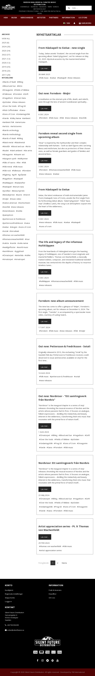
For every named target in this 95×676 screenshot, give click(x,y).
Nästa (64, 563)
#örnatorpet (7, 266)
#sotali (5, 238)
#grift (14, 182)
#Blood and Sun (9, 93)
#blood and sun (17, 154)
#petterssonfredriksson (12, 230)
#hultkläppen (7, 190)
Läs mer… (45, 68)
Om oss (52, 598)
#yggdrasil (19, 258)
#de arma (28, 158)
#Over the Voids (9, 113)
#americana (20, 129)
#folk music (18, 174)
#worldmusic (7, 258)
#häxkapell (7, 194)
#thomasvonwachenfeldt (13, 246)
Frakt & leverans (55, 590)
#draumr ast (19, 162)
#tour (27, 246)
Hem (6, 17)
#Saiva (22, 117)
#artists (5, 133)
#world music (22, 254)
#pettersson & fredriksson (13, 226)
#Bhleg (20, 89)
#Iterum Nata (20, 105)
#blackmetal (19, 150)
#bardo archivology (10, 137)
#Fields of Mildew (21, 97)
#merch (26, 202)
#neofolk (6, 214)
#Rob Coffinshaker (10, 117)
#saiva (27, 230)
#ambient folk (8, 129)
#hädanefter (20, 190)
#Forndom (17, 101)
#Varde (5, 125)
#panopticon (7, 222)
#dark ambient (16, 158)
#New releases (18, 109)
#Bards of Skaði (9, 89)
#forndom (26, 178)
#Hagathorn (7, 105)
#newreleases (8, 218)
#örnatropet (19, 266)
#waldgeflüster (9, 254)
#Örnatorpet (7, 262)
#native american (9, 210)
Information (68, 17)
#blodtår (6, 154)
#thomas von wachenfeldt (13, 242)
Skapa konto (10, 598)
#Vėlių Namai (15, 125)
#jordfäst (6, 198)
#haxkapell (18, 186)
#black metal (7, 150)
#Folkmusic (7, 101)
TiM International (78, 672)
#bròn (28, 154)
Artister (41, 17)
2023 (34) (6, 50)
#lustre (19, 202)
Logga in (8, 601)
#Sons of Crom (8, 121)
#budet (5, 158)
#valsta (5, 250)
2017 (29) (6, 75)
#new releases (17, 214)
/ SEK (66, 23)
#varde (13, 250)
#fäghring (6, 182)
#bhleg (20, 146)
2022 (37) (6, 54)
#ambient (26, 125)
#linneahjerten (8, 202)
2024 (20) (6, 46)
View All (6, 38)
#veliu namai (22, 250)
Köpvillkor (52, 594)
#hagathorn (7, 186)
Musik (14, 17)
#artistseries (16, 133)
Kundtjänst (9, 590)
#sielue (5, 234)
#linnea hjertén (18, 198)
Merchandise (27, 17)
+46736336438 (13, 625)
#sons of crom (25, 234)
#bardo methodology (11, 142)
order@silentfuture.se (15, 630)
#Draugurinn (7, 97)
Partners (53, 17)
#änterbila (19, 262)
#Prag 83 (22, 113)
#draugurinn (7, 162)
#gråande (22, 182)
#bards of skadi (9, 146)
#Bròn (19, 93)
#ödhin (27, 262)
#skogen (13, 234)
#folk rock (6, 178)
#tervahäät (14, 238)
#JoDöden (6, 109)
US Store (83, 17)
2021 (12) (6, 58)
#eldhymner (23, 166)
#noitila (19, 218)
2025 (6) (5, 42)
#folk (24, 170)
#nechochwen (24, 210)
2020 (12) (6, 62)
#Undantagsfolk (23, 121)
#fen (19, 170)
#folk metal (7, 174)
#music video (15, 206)
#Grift (25, 101)
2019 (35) (6, 66)
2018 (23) (6, 70)
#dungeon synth (9, 166)
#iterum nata (18, 194)
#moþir (5, 206)
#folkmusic (16, 178)
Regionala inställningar (14, 594)
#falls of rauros (8, 170)
